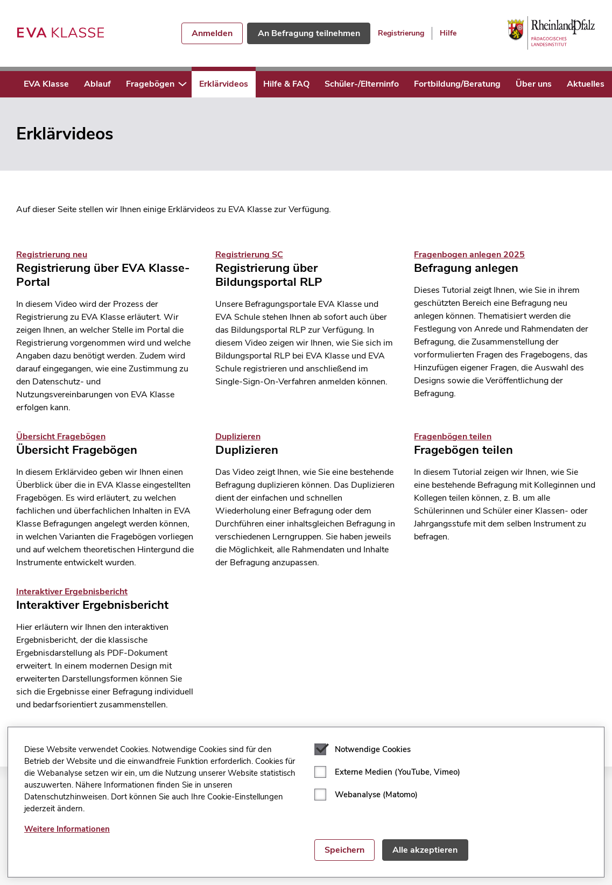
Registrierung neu (51, 255)
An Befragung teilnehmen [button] (309, 33)
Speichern (344, 850)
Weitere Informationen (67, 829)
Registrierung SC (249, 255)
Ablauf (97, 84)
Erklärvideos (223, 84)
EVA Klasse (46, 84)
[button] (182, 84)
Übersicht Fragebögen (60, 437)
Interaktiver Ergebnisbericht (72, 592)
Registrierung (401, 33)
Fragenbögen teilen (452, 437)
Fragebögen (150, 84)
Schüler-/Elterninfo (362, 84)
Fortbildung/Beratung (457, 84)
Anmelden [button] (212, 33)
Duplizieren (238, 437)
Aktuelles (585, 84)
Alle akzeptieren (425, 850)
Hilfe (448, 33)
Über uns (534, 84)
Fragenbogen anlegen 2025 (469, 255)
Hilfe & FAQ (286, 84)
